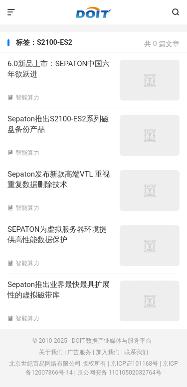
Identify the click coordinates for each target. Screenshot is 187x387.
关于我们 (51, 352)
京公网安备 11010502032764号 (119, 372)
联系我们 (136, 352)
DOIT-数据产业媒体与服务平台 (93, 12)
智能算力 (23, 97)
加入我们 (108, 352)
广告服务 (79, 352)
